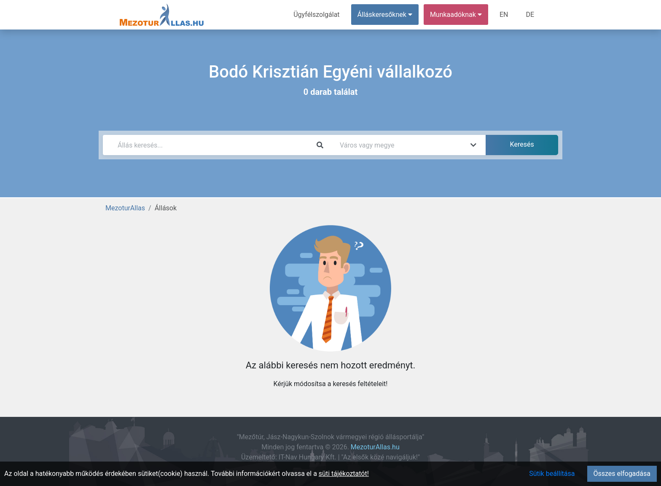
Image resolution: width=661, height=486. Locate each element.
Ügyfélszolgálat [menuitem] (316, 15)
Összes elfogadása (622, 474)
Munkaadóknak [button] (456, 15)
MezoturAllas (125, 208)
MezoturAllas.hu (375, 447)
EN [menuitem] (504, 15)
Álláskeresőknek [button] (384, 15)
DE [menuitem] (530, 15)
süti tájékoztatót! (344, 474)
